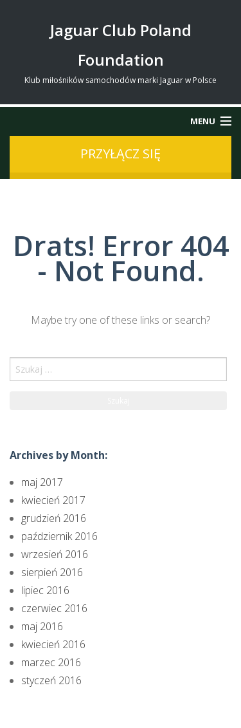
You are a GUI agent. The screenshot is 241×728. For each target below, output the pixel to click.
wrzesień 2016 (54, 554)
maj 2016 (42, 626)
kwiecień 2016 (53, 644)
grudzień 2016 (53, 518)
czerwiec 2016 (54, 608)
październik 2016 (59, 536)
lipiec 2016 (45, 590)
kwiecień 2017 (53, 500)
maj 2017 (42, 482)
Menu (202, 121)
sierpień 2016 (52, 572)
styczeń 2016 (51, 680)
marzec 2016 (51, 662)
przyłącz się (120, 153)
